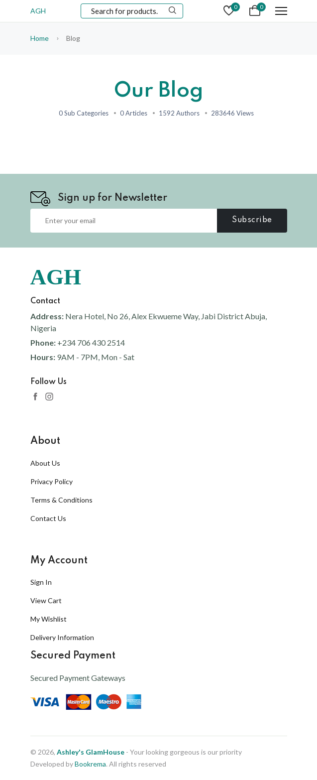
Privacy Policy (51, 481)
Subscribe (252, 220)
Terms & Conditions (61, 500)
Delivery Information (62, 637)
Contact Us (48, 518)
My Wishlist (48, 619)
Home (39, 38)
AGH (38, 10)
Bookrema (90, 764)
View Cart (46, 600)
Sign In (41, 582)
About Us (45, 463)
